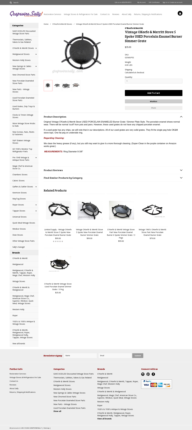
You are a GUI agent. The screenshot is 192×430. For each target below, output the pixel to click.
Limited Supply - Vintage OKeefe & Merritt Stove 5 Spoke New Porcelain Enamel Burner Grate (58, 232)
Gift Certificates (154, 2)
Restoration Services (52, 14)
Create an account (176, 2)
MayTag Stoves (19, 198)
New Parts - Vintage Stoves (20, 90)
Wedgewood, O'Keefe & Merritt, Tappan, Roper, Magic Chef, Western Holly (23, 273)
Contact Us (105, 14)
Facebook (154, 374)
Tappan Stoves (18, 210)
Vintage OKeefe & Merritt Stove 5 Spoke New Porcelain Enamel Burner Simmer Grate (89, 232)
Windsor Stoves (19, 229)
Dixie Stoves (17, 235)
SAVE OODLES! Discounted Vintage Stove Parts (23, 32)
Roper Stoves (18, 204)
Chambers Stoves (19, 174)
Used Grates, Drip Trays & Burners (23, 107)
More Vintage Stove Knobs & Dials (23, 124)
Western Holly (18, 309)
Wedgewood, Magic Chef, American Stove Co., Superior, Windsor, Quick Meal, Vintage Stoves (23, 300)
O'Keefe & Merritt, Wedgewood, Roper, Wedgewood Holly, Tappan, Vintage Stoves (22, 334)
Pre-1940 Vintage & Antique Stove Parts (20, 158)
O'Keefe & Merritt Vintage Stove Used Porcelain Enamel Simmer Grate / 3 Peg (58, 286)
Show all (57, 411)
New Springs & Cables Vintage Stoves (21, 67)
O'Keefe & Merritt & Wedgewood (21, 288)
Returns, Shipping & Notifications (148, 14)
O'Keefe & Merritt (20, 258)
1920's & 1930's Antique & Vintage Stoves (23, 322)
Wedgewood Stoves (21, 54)
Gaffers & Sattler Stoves (22, 186)
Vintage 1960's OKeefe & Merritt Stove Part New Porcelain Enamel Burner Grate (152, 232)
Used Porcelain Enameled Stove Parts (23, 99)
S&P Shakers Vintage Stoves (21, 141)
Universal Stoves (19, 217)
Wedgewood (17, 264)
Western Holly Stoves (21, 60)
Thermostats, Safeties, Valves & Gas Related (22, 40)
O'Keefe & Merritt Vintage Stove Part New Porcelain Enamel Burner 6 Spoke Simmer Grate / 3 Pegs (121, 233)
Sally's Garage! (18, 247)
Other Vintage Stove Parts (23, 241)
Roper (15, 315)
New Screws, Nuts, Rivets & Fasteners (23, 133)
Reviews (115, 14)
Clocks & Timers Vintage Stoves (22, 116)
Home (46, 24)
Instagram (143, 374)
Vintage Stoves (18, 281)
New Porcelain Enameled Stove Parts (23, 81)
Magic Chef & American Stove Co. (22, 167)
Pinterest (148, 374)
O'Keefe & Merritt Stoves (23, 48)
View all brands (18, 343)
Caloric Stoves (18, 180)
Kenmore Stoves (19, 192)
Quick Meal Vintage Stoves (23, 223)
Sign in (165, 2)
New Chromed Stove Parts (23, 74)
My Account (141, 2)
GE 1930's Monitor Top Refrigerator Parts (22, 150)
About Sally (126, 14)
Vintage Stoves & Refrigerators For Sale (81, 14)
